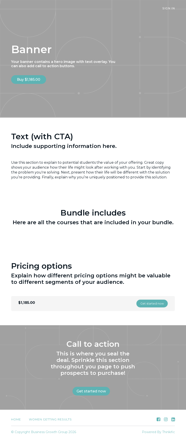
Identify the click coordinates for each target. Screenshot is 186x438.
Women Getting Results (50, 419)
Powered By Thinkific (158, 432)
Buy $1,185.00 (28, 79)
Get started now (152, 303)
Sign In (168, 8)
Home (16, 419)
